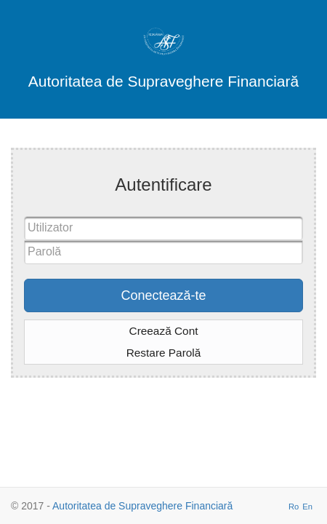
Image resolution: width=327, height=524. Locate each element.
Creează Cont (163, 331)
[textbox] (163, 228)
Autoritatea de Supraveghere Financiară (142, 506)
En (307, 506)
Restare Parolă (163, 352)
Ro (293, 506)
